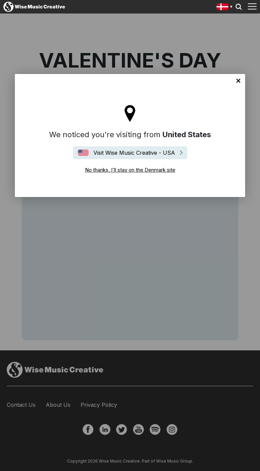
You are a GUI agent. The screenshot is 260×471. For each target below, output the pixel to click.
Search (239, 7)
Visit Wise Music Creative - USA (134, 152)
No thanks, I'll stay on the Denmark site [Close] (238, 80)
